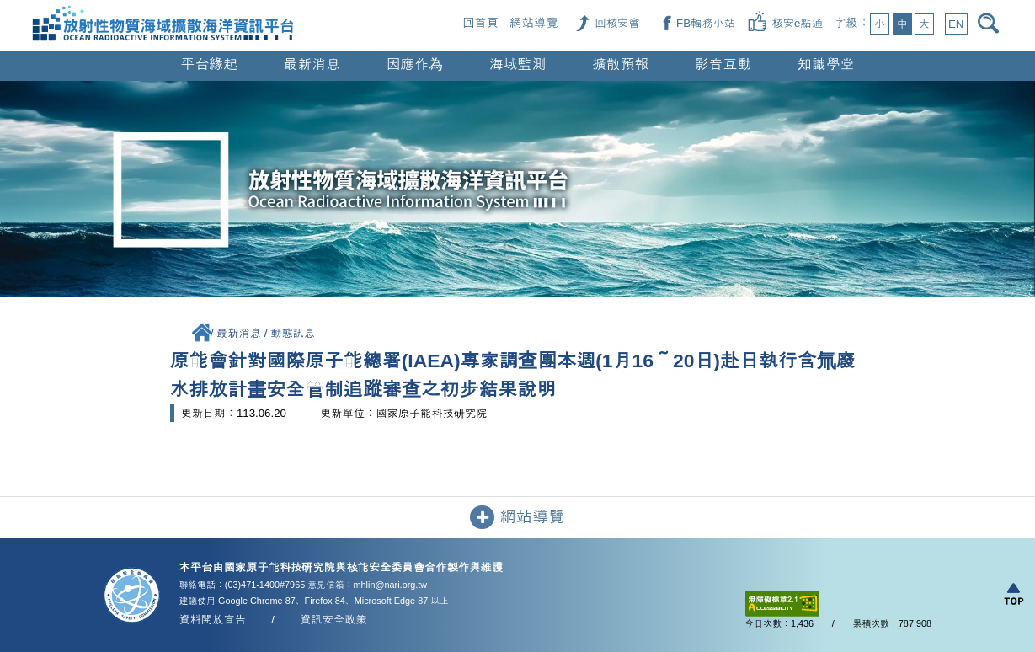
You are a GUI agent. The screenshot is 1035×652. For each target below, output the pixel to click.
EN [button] (955, 24)
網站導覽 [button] (517, 517)
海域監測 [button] (518, 64)
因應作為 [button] (415, 64)
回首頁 (480, 22)
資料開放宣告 (213, 619)
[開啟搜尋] (991, 23)
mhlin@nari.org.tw (391, 585)
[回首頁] (163, 7)
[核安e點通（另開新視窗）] (797, 23)
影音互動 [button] (723, 64)
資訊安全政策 (333, 619)
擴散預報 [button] (620, 64)
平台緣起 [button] (209, 64)
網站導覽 (533, 22)
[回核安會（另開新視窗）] (617, 23)
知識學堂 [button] (826, 64)
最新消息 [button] (312, 64)
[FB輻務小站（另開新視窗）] (705, 23)
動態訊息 (292, 333)
